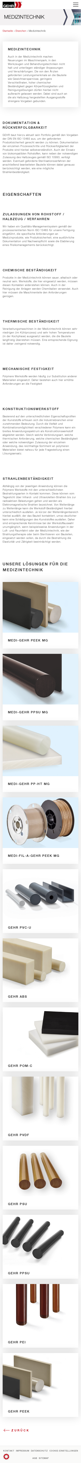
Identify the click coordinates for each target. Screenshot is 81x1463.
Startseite (8, 30)
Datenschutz (39, 1450)
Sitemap (44, 1458)
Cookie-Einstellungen (63, 1450)
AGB (34, 1458)
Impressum (22, 1450)
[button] (6, 1456)
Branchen (20, 30)
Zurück (20, 1430)
